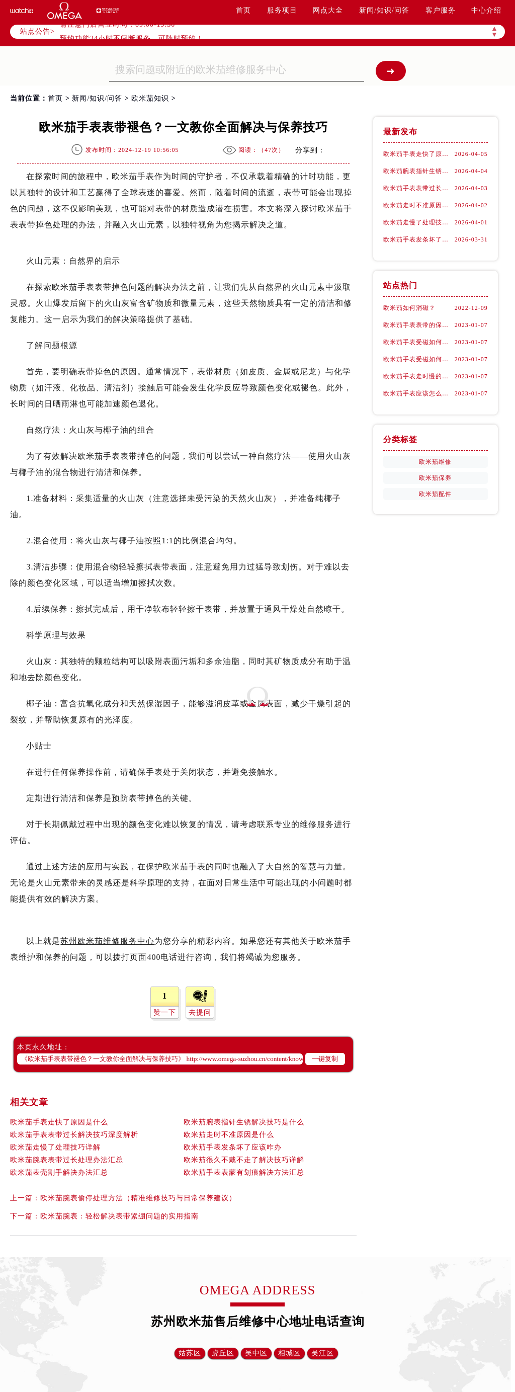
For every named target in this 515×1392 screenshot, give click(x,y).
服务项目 (282, 10)
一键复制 (325, 1058)
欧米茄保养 (435, 477)
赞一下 (164, 1012)
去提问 (200, 1012)
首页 (243, 10)
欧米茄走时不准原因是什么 (229, 1134)
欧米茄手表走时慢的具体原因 (418, 376)
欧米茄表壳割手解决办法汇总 (59, 1172)
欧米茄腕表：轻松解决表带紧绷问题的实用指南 (119, 1216)
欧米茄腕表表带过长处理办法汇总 (66, 1160)
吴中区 (256, 1353)
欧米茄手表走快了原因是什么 (59, 1122)
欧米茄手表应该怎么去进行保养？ (418, 393)
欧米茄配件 (435, 494)
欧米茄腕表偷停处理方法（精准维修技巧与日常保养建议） (138, 1198)
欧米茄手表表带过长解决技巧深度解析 (74, 1134)
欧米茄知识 (150, 98)
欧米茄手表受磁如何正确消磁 (418, 359)
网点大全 (328, 10)
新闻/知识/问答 (384, 10)
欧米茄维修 (435, 461)
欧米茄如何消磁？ (409, 307)
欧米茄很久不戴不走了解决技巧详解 (244, 1160)
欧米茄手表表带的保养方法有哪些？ (418, 325)
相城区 (289, 1353)
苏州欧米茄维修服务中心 (107, 941)
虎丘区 (223, 1353)
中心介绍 (486, 10)
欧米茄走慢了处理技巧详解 (55, 1147)
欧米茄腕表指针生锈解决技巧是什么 (244, 1122)
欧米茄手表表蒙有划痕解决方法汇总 (244, 1172)
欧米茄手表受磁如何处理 (418, 342)
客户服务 (440, 10)
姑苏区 (190, 1353)
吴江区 (322, 1353)
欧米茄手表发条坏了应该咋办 (233, 1147)
